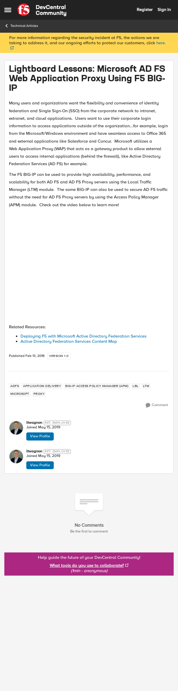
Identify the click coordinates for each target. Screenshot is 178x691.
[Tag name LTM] (146, 386)
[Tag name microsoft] (20, 394)
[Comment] (156, 405)
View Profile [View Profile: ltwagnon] (40, 436)
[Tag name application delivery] (42, 386)
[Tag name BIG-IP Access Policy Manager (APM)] (97, 386)
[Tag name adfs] (14, 386)
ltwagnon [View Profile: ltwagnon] (34, 423)
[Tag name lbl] (135, 386)
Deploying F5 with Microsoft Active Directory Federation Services (84, 336)
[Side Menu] (7, 9)
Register (145, 9)
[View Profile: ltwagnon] (16, 428)
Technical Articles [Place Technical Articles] (21, 25)
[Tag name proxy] (39, 394)
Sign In (164, 9)
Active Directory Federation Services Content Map (69, 341)
